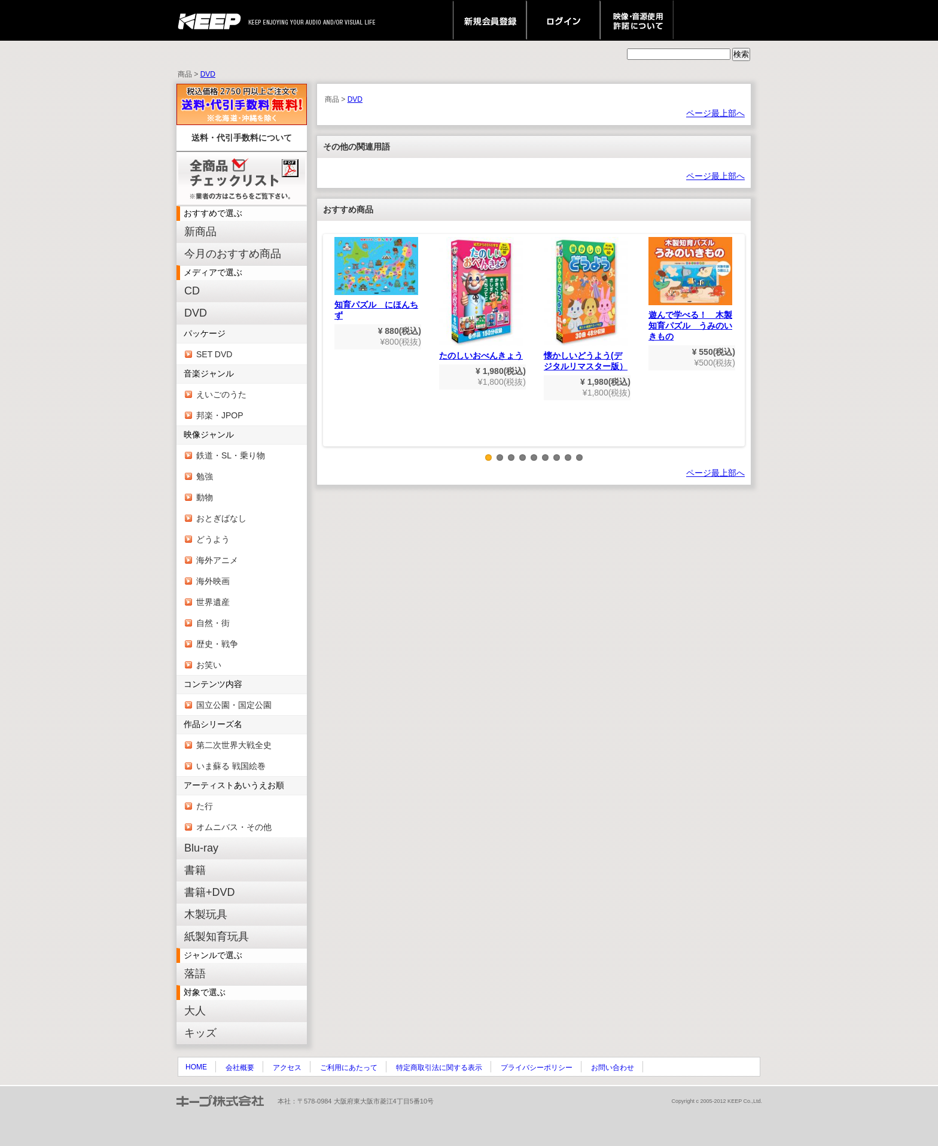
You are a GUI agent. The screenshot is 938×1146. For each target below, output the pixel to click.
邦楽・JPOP (219, 415)
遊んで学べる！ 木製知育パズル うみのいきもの (690, 289)
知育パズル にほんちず (376, 278)
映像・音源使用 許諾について (637, 20)
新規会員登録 (489, 20)
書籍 (195, 870)
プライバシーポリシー (536, 1067)
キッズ (200, 1033)
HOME (196, 1067)
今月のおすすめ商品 (232, 254)
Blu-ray (201, 848)
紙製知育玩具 (216, 937)
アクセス (287, 1067)
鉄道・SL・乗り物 (230, 455)
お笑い (208, 665)
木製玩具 (205, 914)
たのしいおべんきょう (481, 298)
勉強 (204, 476)
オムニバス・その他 (234, 827)
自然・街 (213, 623)
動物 (204, 497)
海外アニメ (217, 560)
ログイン (563, 20)
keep (212, 20)
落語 (195, 974)
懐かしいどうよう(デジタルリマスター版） (586, 304)
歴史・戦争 (217, 644)
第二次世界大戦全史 (234, 745)
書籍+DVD (209, 892)
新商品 (200, 232)
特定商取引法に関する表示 (439, 1067)
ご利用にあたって (348, 1067)
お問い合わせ (612, 1067)
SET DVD (214, 354)
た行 (204, 806)
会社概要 (240, 1067)
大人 (195, 1011)
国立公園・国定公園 (234, 705)
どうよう (213, 539)
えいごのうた (221, 394)
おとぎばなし (221, 518)
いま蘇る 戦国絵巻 (231, 766)
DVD (207, 74)
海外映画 (213, 581)
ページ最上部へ (715, 113)
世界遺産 (213, 602)
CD (192, 291)
